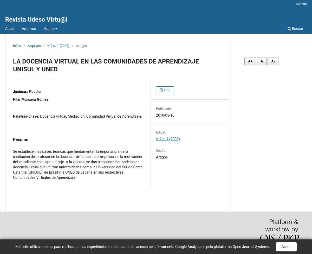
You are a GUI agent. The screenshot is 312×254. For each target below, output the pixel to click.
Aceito (286, 247)
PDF (166, 90)
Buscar (295, 29)
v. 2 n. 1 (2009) (58, 46)
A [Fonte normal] (262, 61)
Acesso (301, 4)
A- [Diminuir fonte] (273, 61)
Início (17, 46)
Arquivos (29, 29)
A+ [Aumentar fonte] (250, 61)
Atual (9, 29)
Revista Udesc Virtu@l (36, 19)
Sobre (49, 29)
